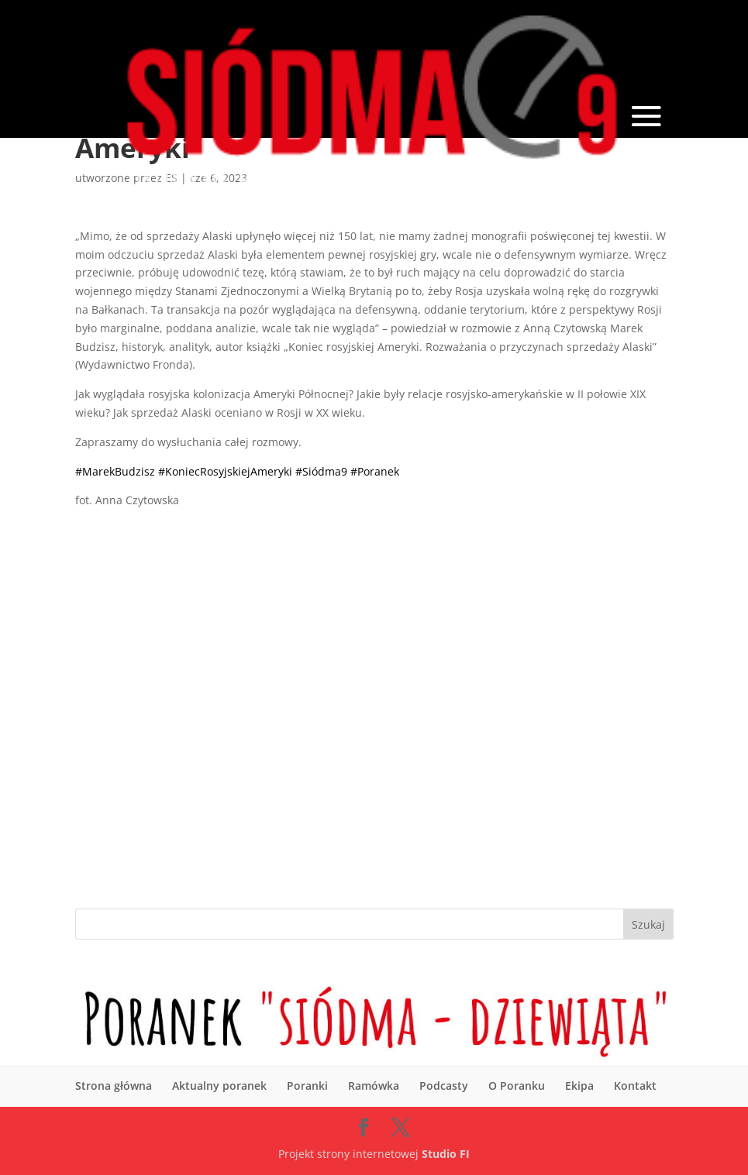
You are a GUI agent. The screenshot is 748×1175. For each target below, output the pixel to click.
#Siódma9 (321, 471)
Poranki (307, 1085)
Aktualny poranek (219, 1085)
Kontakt (635, 1085)
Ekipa (579, 1085)
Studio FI (446, 1153)
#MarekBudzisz (115, 471)
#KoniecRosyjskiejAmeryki (225, 471)
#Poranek (374, 471)
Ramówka (373, 1085)
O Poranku (516, 1085)
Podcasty (443, 1085)
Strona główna (113, 1085)
